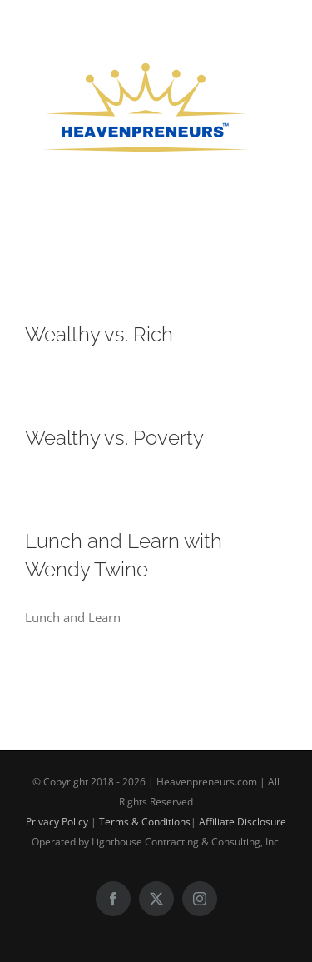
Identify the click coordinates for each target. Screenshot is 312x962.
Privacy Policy (57, 822)
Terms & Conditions (145, 822)
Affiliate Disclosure (242, 822)
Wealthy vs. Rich (99, 334)
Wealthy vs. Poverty (114, 438)
